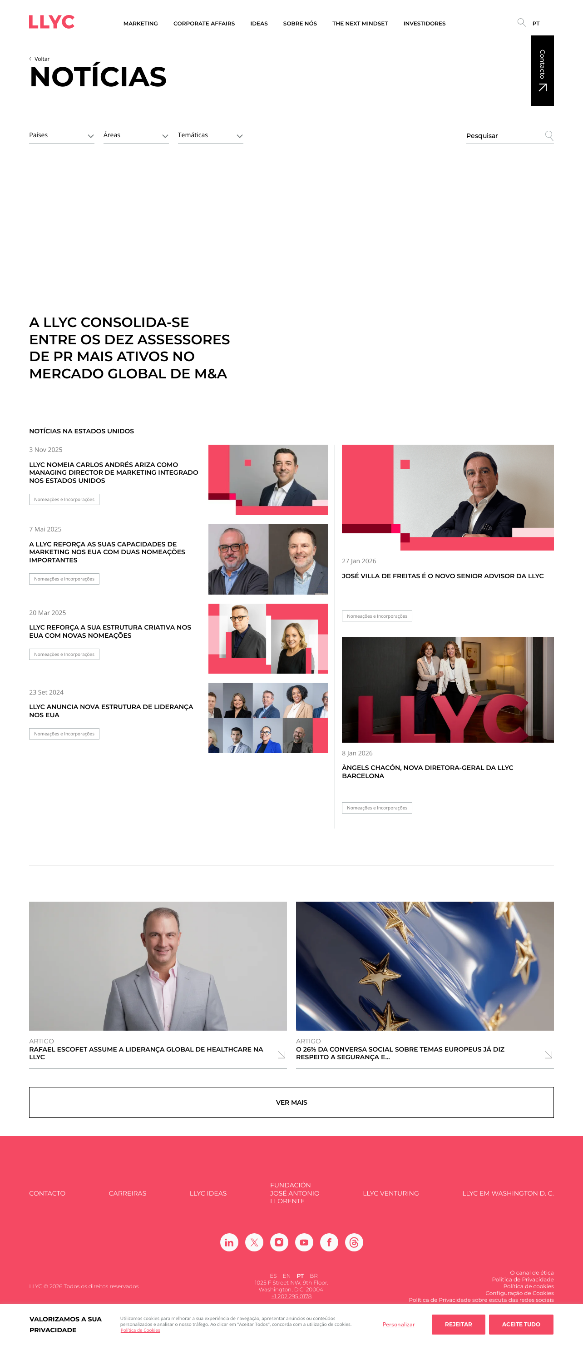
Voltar (42, 58)
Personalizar (399, 1324)
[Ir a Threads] (354, 1247)
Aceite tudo (521, 1324)
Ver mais (291, 1105)
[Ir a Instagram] (279, 1247)
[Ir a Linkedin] (229, 1247)
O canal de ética (531, 1278)
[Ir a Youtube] (304, 1247)
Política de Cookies (140, 1330)
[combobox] (61, 134)
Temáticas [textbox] (193, 135)
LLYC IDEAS (208, 1198)
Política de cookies (529, 1291)
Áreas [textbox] (112, 135)
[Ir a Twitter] (254, 1247)
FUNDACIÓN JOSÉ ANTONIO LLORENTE (295, 1199)
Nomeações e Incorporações (64, 499)
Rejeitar (458, 1324)
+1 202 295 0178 (292, 1302)
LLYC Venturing (391, 1198)
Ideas (258, 23)
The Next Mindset (360, 23)
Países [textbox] (38, 135)
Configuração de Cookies (519, 1298)
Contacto (543, 64)
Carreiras (127, 1198)
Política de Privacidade (522, 1284)
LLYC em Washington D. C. (507, 1198)
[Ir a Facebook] (329, 1247)
